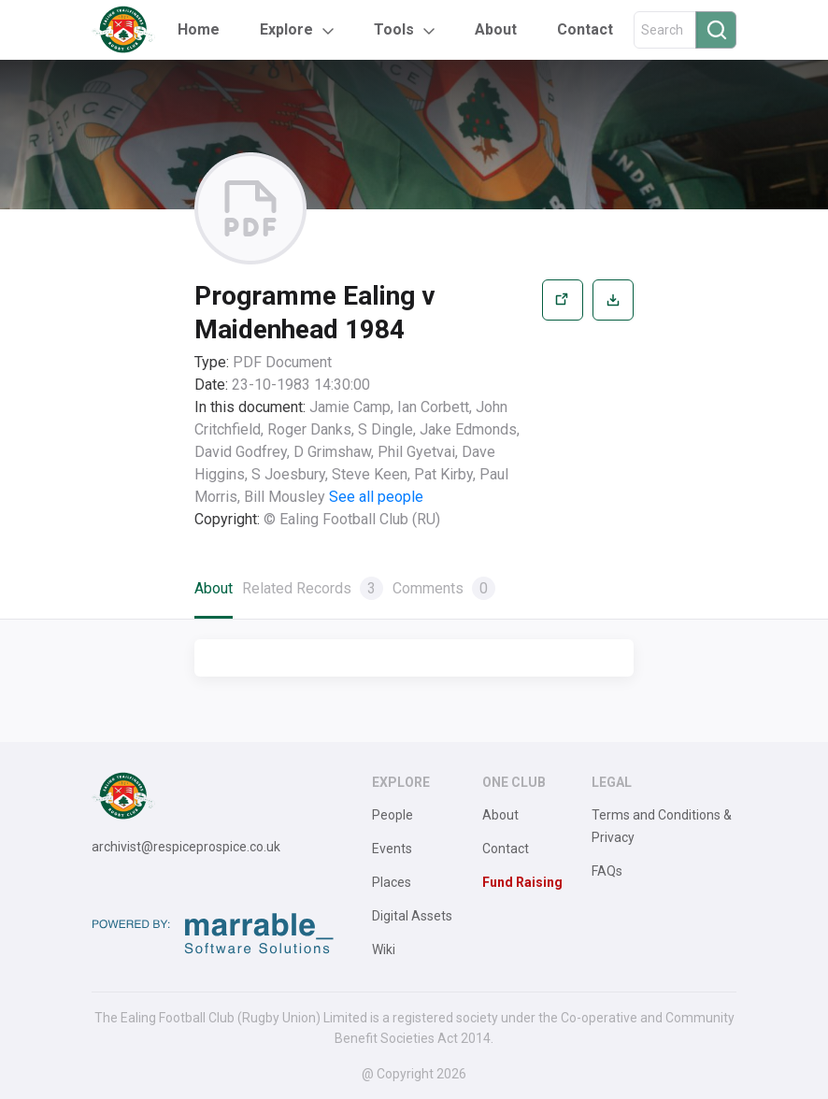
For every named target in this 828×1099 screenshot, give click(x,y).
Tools (394, 29)
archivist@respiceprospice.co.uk (186, 846)
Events (392, 848)
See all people (376, 497)
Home (199, 29)
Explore (286, 29)
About (496, 29)
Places (391, 882)
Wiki (383, 949)
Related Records (312, 588)
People (392, 814)
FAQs (607, 871)
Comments (444, 588)
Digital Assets (412, 915)
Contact (585, 29)
